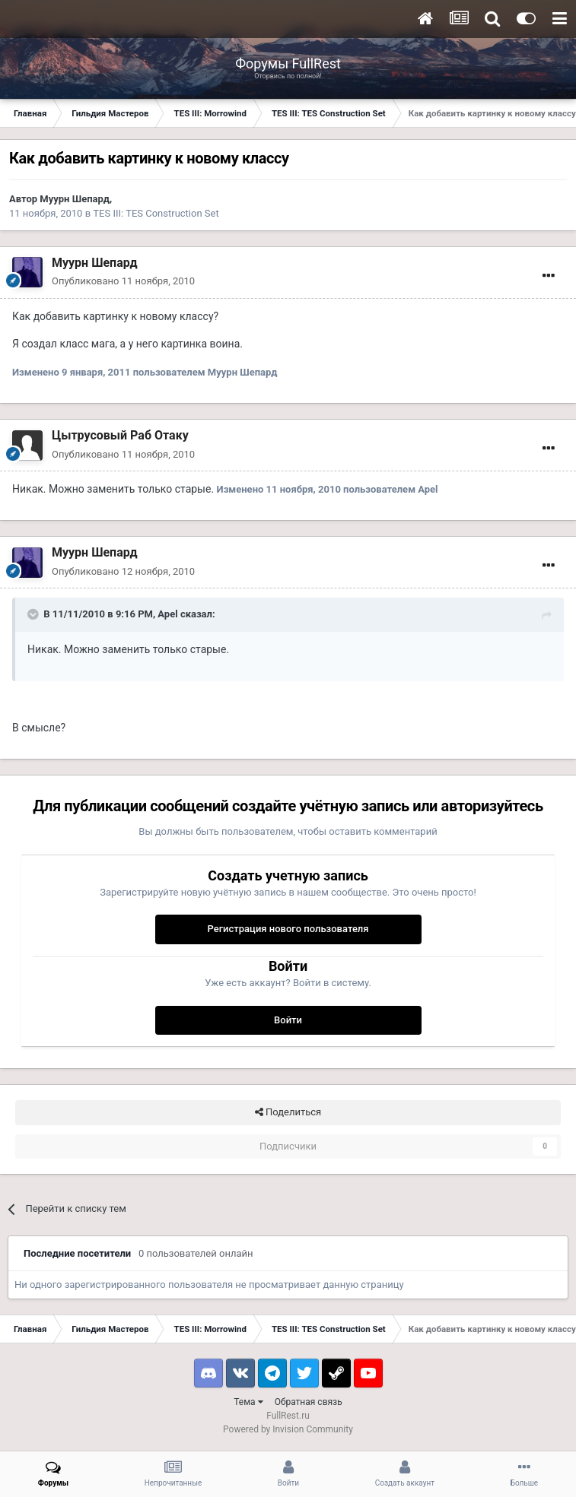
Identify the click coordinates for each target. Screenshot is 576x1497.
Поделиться (288, 1112)
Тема (248, 1402)
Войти (288, 1020)
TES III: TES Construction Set (155, 213)
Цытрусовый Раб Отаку (120, 435)
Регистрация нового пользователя (287, 928)
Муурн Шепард (75, 199)
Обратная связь (308, 1402)
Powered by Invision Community (288, 1429)
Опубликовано (123, 281)
